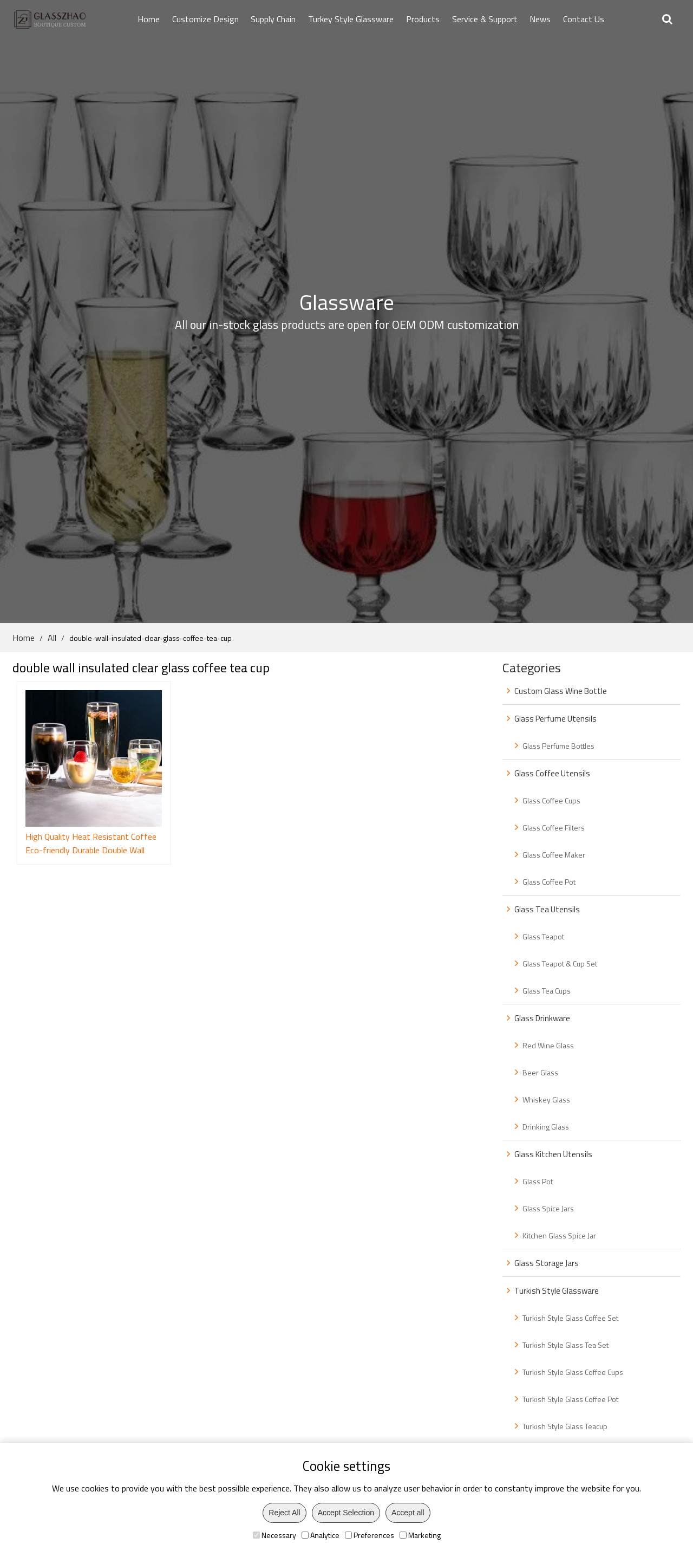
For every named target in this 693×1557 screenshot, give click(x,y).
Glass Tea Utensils (547, 909)
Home (149, 18)
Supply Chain (273, 18)
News (540, 18)
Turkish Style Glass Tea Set (565, 1345)
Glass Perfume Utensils (555, 718)
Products (423, 18)
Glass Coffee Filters (553, 827)
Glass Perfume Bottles (558, 745)
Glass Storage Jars (546, 1263)
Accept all (407, 1512)
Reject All (284, 1512)
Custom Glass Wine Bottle (560, 691)
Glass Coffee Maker (553, 854)
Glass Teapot (543, 936)
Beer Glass (540, 1072)
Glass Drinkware (542, 1018)
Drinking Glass (545, 1126)
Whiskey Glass (546, 1099)
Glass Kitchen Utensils (553, 1154)
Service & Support (485, 18)
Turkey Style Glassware (351, 18)
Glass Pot (537, 1181)
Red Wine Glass (548, 1045)
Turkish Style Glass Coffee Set (570, 1318)
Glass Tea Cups (546, 990)
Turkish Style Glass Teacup (564, 1426)
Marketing (420, 1535)
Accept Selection (346, 1512)
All (52, 637)
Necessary (274, 1535)
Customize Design (205, 18)
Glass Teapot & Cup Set (559, 963)
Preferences (369, 1535)
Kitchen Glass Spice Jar (559, 1235)
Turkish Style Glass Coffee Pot (570, 1399)
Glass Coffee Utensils (552, 773)
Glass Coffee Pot (549, 881)
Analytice (320, 1535)
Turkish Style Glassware (556, 1290)
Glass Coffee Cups (551, 800)
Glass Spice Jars (548, 1208)
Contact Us (583, 18)
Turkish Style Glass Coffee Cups (572, 1372)
